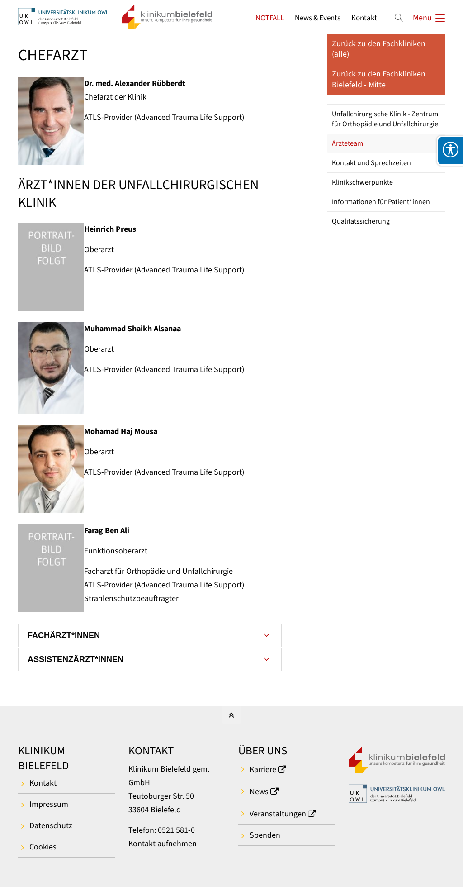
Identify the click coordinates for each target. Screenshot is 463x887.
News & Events (317, 18)
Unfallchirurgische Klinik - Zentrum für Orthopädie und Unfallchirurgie (385, 119)
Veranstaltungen (278, 814)
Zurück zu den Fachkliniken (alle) (378, 49)
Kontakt (364, 18)
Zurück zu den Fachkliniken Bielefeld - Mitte (378, 79)
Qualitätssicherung (361, 221)
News (259, 791)
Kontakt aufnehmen (162, 843)
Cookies (43, 847)
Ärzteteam (347, 143)
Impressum (48, 804)
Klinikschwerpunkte (362, 182)
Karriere (263, 769)
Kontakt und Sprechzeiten (371, 163)
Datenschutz (50, 825)
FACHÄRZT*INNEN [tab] (64, 635)
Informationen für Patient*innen (381, 202)
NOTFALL (269, 18)
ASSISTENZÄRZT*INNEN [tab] (75, 659)
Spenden (265, 835)
